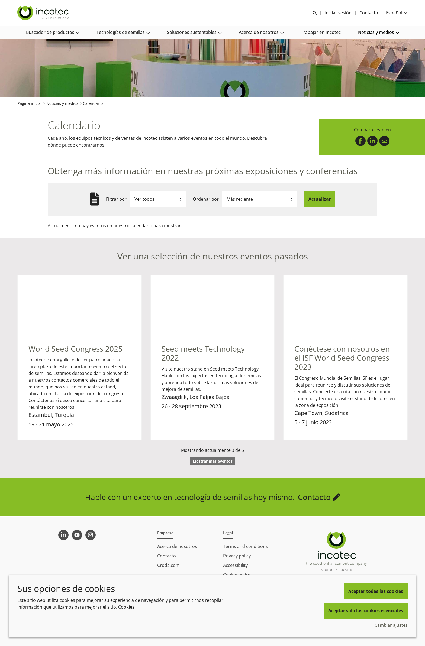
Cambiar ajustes (391, 625)
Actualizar (319, 200)
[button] (52, 32)
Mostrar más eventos (213, 461)
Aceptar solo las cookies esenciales (365, 610)
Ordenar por (206, 200)
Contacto (314, 497)
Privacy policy (237, 556)
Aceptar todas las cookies (375, 591)
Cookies (126, 607)
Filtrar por (116, 200)
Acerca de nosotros (177, 546)
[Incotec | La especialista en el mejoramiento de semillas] (43, 13)
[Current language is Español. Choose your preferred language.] (397, 12)
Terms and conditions (245, 546)
